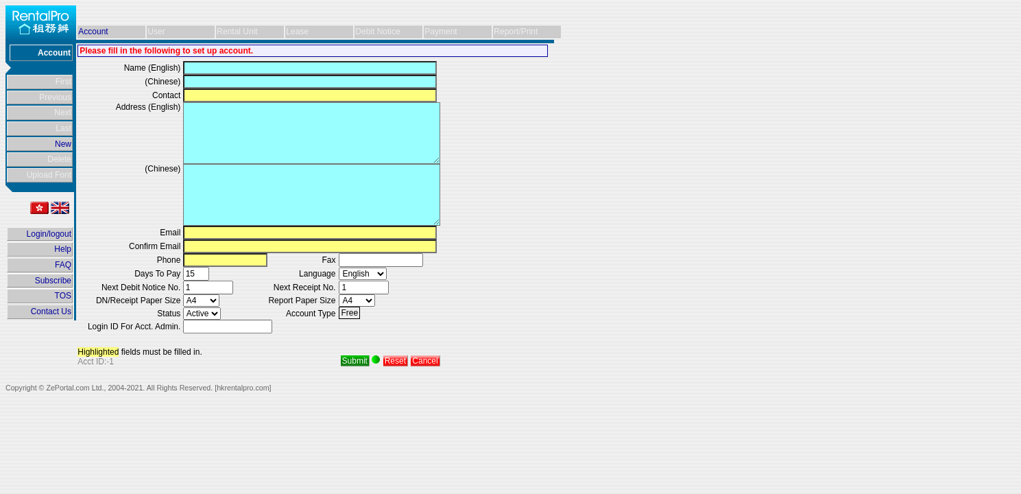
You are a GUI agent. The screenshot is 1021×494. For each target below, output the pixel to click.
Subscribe (53, 280)
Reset (395, 361)
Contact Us (51, 311)
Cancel (424, 361)
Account (93, 31)
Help (62, 249)
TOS (63, 296)
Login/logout (49, 234)
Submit (355, 361)
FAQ (63, 265)
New (63, 144)
